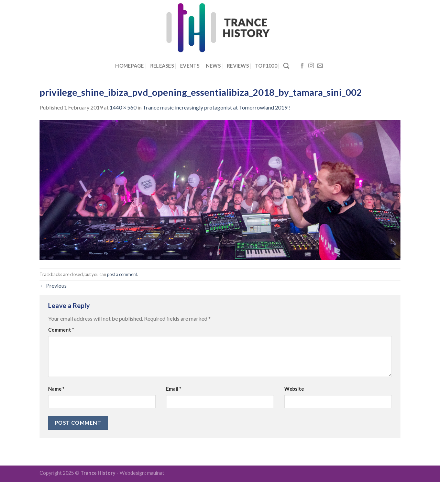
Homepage (129, 66)
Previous (53, 285)
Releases (162, 66)
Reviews (238, 66)
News (213, 66)
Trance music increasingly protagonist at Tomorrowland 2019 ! (216, 107)
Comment (61, 330)
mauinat (155, 473)
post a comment (122, 274)
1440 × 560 (123, 107)
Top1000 (266, 66)
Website (294, 389)
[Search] (286, 66)
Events (190, 66)
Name (56, 389)
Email (173, 389)
